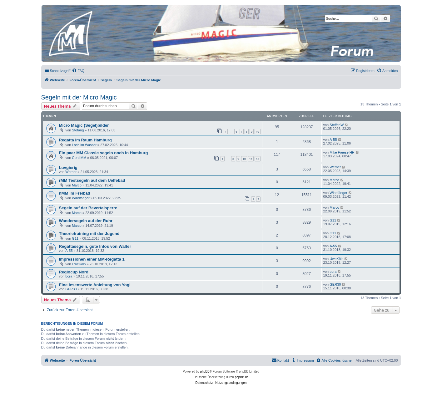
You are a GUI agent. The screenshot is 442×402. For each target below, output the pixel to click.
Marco (77, 185)
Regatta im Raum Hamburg (85, 140)
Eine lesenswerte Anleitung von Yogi (95, 284)
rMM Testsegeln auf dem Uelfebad (92, 180)
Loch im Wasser (84, 145)
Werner (71, 172)
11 (250, 159)
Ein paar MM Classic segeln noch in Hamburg (103, 152)
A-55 (333, 139)
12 (257, 159)
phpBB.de (242, 377)
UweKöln (79, 264)
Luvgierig (68, 167)
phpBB (205, 371)
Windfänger (80, 198)
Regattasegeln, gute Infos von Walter (95, 246)
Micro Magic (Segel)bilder (84, 125)
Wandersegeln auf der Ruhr (86, 220)
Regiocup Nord (74, 272)
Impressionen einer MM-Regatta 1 (92, 259)
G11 (333, 220)
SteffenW (337, 125)
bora (68, 276)
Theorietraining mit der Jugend (89, 233)
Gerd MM (79, 158)
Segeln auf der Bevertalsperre (88, 208)
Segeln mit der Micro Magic (79, 97)
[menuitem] (78, 70)
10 (257, 132)
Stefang (78, 130)
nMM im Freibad (74, 193)
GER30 (71, 289)
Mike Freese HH (342, 152)
